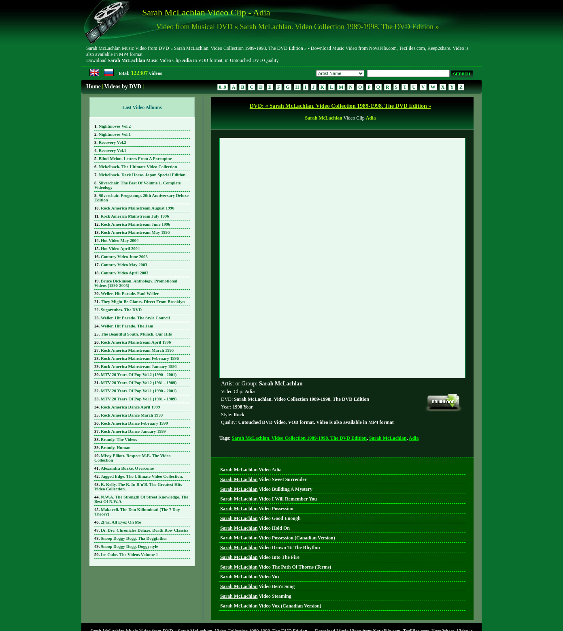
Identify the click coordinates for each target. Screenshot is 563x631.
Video (251, 433)
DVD (280, 615)
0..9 (222, 87)
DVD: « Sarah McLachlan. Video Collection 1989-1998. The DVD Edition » (340, 106)
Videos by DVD (122, 86)
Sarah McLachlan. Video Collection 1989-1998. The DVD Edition (299, 401)
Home (93, 86)
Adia (414, 401)
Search (299, 615)
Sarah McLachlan (387, 401)
